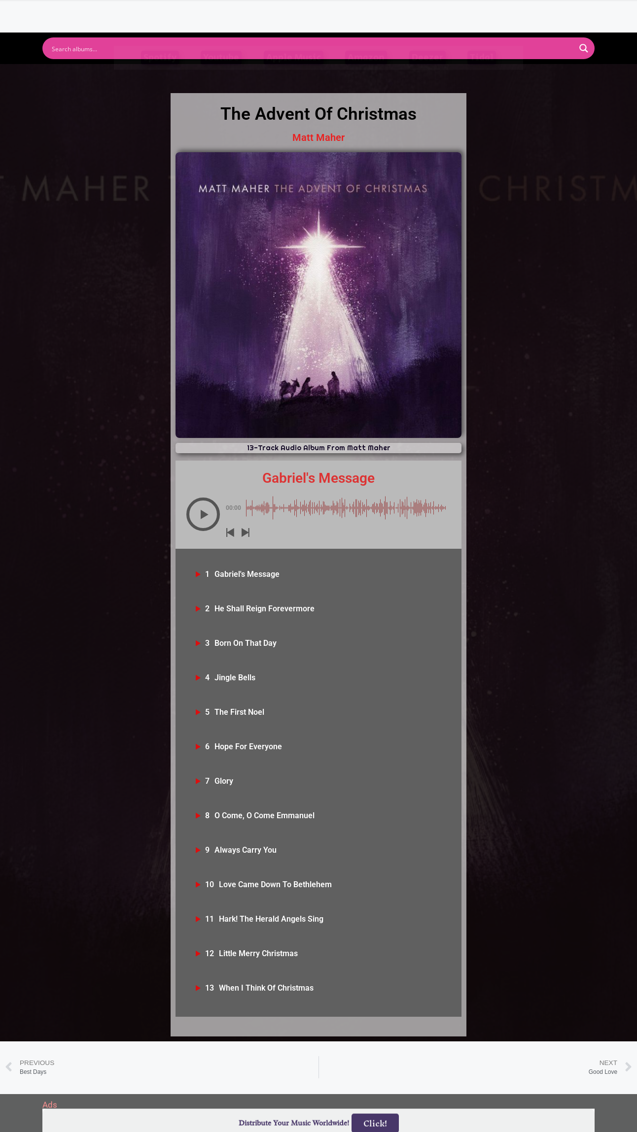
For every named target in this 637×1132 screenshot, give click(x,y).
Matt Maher (318, 137)
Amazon (366, 74)
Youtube (221, 74)
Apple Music (293, 74)
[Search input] (312, 48)
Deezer (427, 74)
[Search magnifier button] (584, 48)
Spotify (160, 74)
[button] (203, 514)
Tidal (482, 74)
